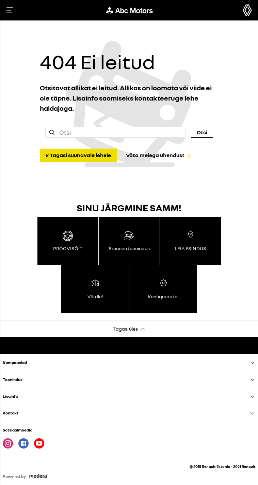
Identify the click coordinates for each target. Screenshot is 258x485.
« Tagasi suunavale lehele (78, 155)
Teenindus (12, 379)
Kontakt (10, 412)
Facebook (23, 443)
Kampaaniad (15, 362)
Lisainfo (10, 396)
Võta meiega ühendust (155, 155)
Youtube (39, 443)
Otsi (202, 132)
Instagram (8, 443)
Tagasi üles (125, 329)
